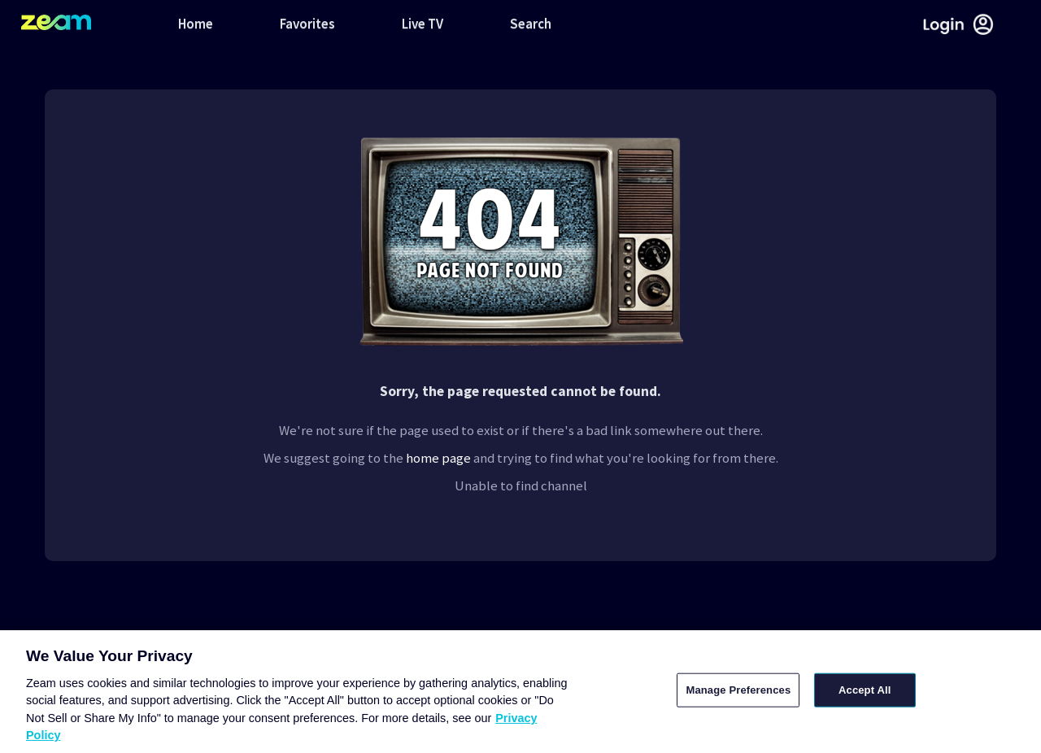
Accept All (864, 690)
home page (438, 458)
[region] (520, 691)
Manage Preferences (738, 690)
